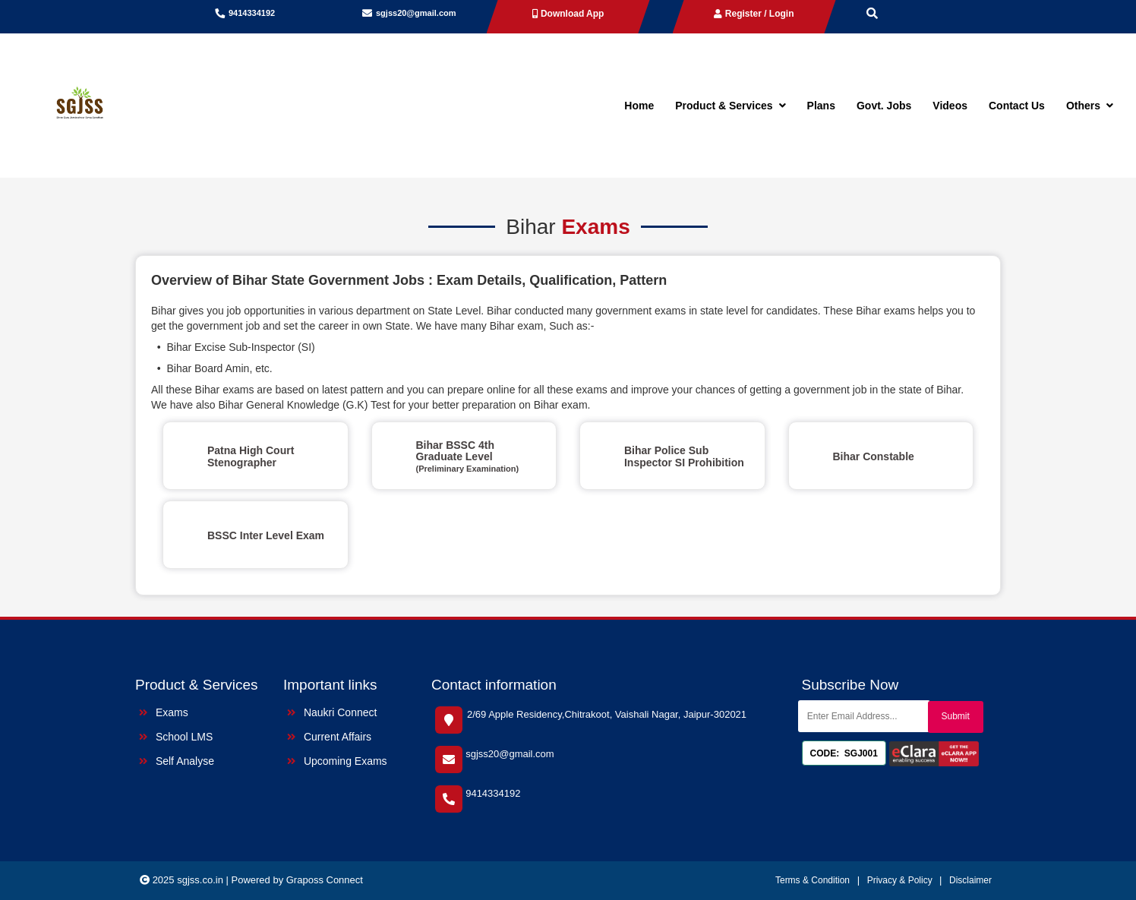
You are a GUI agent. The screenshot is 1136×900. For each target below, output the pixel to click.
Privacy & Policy (901, 880)
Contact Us (1017, 105)
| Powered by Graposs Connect (294, 880)
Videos (949, 105)
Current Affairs (329, 737)
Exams (163, 712)
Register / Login (754, 13)
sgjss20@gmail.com (416, 12)
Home (639, 105)
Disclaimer (970, 880)
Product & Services (730, 105)
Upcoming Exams (337, 761)
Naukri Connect (332, 712)
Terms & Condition (812, 880)
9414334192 (252, 12)
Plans (821, 105)
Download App (568, 13)
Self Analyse (176, 761)
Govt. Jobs (884, 105)
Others (1089, 105)
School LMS (176, 737)
